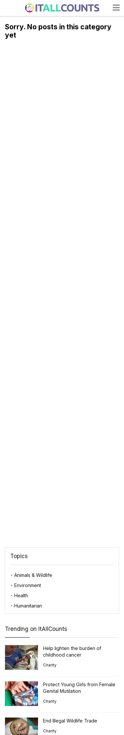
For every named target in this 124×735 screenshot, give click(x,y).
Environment (27, 585)
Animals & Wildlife (33, 575)
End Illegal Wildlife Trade (70, 720)
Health (21, 595)
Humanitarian (28, 605)
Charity (50, 665)
